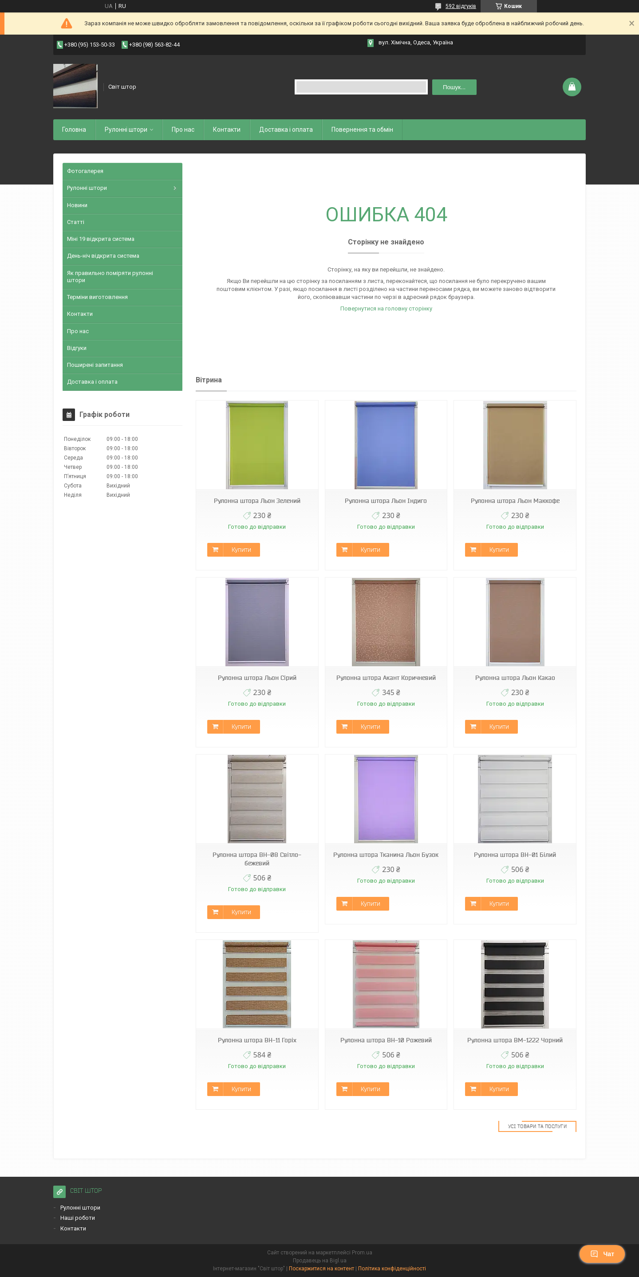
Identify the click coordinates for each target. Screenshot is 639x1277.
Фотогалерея (85, 171)
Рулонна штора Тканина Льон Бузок (385, 854)
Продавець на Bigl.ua (320, 1260)
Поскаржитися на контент (321, 1268)
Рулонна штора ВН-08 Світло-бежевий (257, 859)
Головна (74, 129)
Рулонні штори (87, 188)
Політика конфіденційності (392, 1268)
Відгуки (77, 348)
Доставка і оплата (286, 129)
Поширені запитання (95, 364)
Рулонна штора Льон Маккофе (515, 500)
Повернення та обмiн (362, 129)
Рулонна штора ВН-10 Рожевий (386, 1040)
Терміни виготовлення (97, 297)
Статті (75, 222)
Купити (241, 549)
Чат (602, 1254)
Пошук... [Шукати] (454, 87)
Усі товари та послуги (537, 1126)
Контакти (227, 129)
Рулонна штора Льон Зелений (257, 500)
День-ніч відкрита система (103, 255)
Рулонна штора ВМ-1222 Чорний (515, 1040)
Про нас (183, 129)
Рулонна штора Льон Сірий (257, 677)
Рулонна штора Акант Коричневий (386, 677)
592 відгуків (461, 6)
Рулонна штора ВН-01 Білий (515, 854)
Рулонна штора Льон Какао (515, 677)
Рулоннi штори (126, 129)
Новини (77, 205)
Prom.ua (362, 1252)
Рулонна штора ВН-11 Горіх (257, 1040)
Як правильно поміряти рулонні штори (110, 276)
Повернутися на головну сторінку (386, 308)
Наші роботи (77, 1217)
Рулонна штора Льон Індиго (386, 500)
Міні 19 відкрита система (100, 239)
